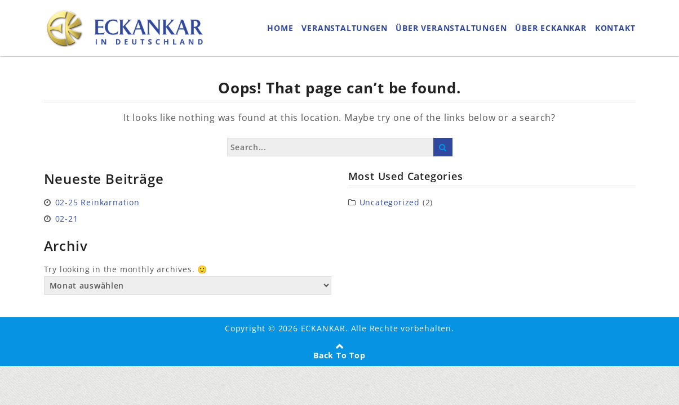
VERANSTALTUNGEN (344, 27)
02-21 (66, 218)
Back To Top (339, 355)
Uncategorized (390, 202)
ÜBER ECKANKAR (550, 27)
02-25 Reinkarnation (97, 202)
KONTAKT (615, 27)
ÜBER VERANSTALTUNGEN (451, 27)
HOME (280, 27)
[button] (25, 380)
